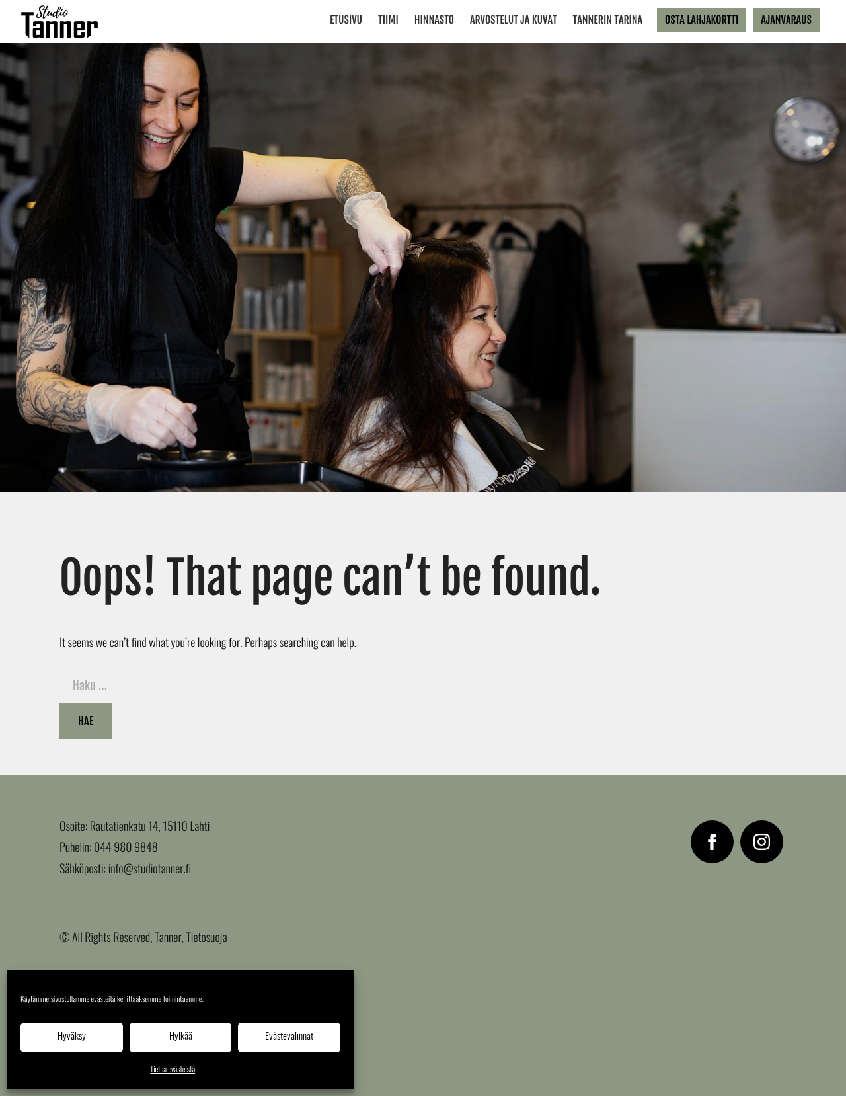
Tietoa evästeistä (172, 1070)
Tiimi (388, 19)
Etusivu (346, 19)
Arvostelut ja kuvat (513, 19)
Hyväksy (72, 1037)
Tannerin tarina (608, 19)
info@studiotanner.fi (149, 870)
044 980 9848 (126, 849)
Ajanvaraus (786, 19)
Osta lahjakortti (701, 19)
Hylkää (180, 1037)
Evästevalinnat (289, 1037)
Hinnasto (434, 19)
